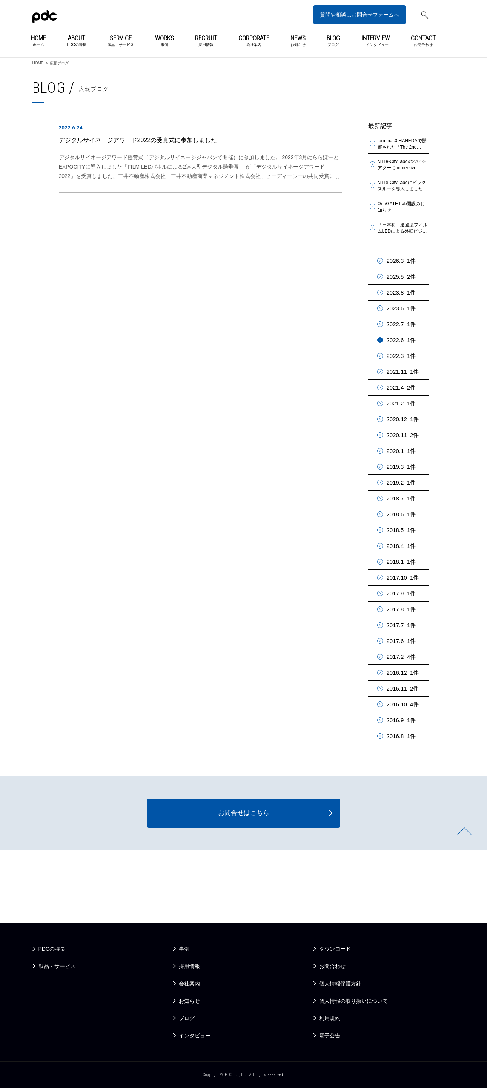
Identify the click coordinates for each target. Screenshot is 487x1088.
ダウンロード (335, 949)
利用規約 (329, 1018)
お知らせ (298, 41)
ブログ (333, 41)
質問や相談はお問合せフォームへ (359, 15)
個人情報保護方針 (340, 984)
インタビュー (375, 41)
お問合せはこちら (244, 814)
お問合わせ (423, 41)
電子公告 (329, 1036)
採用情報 (206, 41)
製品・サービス (121, 41)
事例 (164, 41)
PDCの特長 (76, 41)
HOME (38, 63)
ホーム (38, 41)
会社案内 (253, 41)
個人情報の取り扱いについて (353, 1001)
